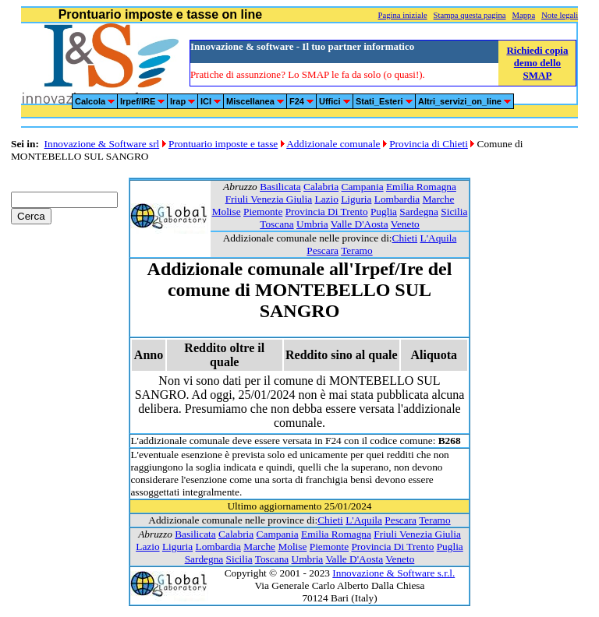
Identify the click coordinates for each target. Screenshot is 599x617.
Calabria (320, 186)
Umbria (312, 224)
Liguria (356, 199)
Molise (226, 211)
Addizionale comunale (333, 144)
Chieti (405, 238)
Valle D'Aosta (359, 224)
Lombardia (397, 199)
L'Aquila (438, 238)
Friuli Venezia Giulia (269, 199)
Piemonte (262, 211)
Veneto (405, 224)
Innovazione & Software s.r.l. (393, 573)
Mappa (524, 15)
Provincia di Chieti (428, 144)
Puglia (383, 211)
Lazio (326, 199)
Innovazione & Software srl (102, 144)
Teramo (357, 250)
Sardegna (418, 211)
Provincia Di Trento (326, 211)
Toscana (276, 224)
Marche (439, 199)
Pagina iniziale (402, 15)
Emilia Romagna (421, 186)
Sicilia (454, 211)
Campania (363, 186)
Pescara (322, 250)
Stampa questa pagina (470, 15)
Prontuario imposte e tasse (223, 144)
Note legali (559, 15)
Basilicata (280, 186)
